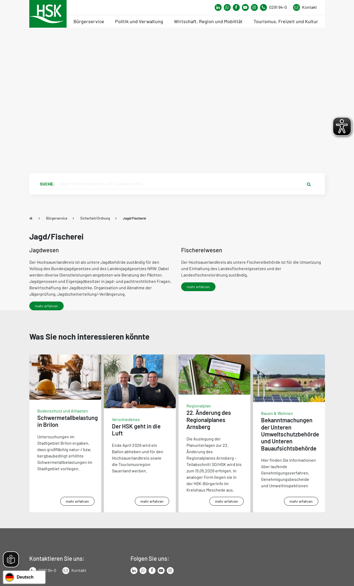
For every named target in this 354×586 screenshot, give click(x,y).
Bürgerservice (56, 218)
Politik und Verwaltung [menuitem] (139, 21)
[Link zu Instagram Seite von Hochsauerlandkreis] (254, 7)
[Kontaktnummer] (275, 7)
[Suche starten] (309, 184)
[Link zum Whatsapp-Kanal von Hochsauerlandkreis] (218, 7)
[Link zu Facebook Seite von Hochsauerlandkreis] (236, 7)
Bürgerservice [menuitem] (89, 21)
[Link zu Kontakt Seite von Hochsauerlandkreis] (305, 7)
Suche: (47, 183)
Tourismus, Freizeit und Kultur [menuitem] (286, 21)
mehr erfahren (46, 306)
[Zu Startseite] (30, 218)
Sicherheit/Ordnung (95, 218)
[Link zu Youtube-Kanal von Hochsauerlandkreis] (245, 7)
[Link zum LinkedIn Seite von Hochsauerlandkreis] (134, 570)
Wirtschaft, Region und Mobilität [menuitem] (208, 21)
